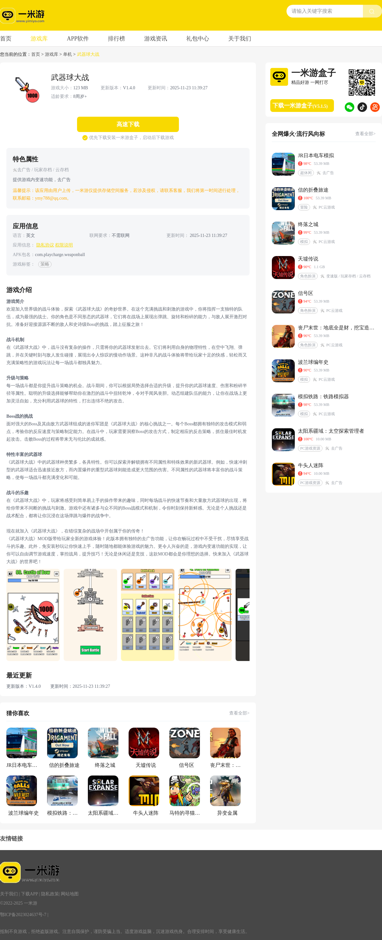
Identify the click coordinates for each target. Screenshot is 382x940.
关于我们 (239, 38)
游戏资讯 (155, 38)
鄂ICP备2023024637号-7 (23, 914)
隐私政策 (50, 894)
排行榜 (116, 38)
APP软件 (78, 38)
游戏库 (39, 38)
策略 (44, 264)
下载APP (29, 894)
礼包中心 (197, 38)
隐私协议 (45, 245)
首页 (5, 38)
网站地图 (70, 894)
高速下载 (128, 124)
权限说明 (64, 245)
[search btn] (372, 11)
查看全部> (239, 713)
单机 (67, 54)
